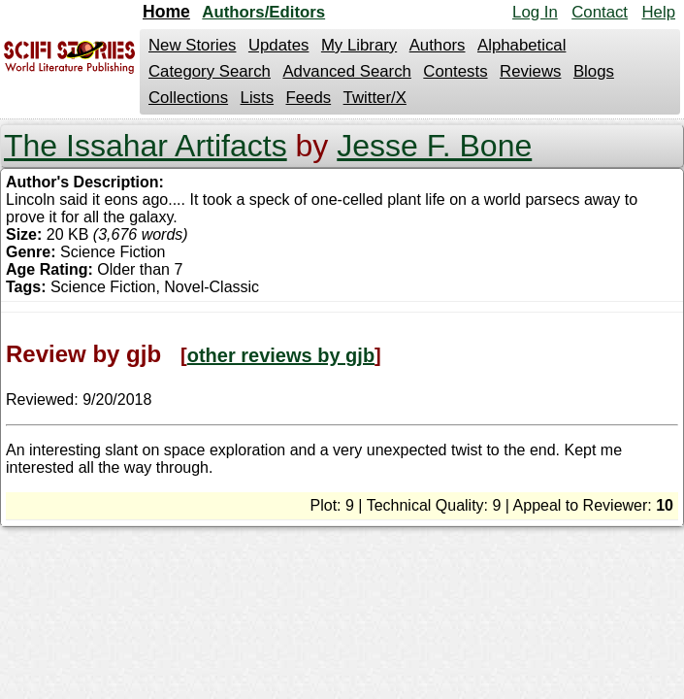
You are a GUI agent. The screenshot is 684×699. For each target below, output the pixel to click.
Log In (535, 12)
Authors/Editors (263, 12)
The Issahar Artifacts (145, 145)
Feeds (309, 97)
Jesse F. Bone (434, 145)
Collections (188, 97)
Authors (437, 45)
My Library (359, 45)
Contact (599, 12)
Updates (278, 45)
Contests (455, 71)
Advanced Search (346, 71)
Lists (258, 97)
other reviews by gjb (281, 355)
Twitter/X (375, 97)
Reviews (530, 71)
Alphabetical (521, 45)
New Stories (192, 45)
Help (658, 12)
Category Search (209, 71)
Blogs (593, 71)
